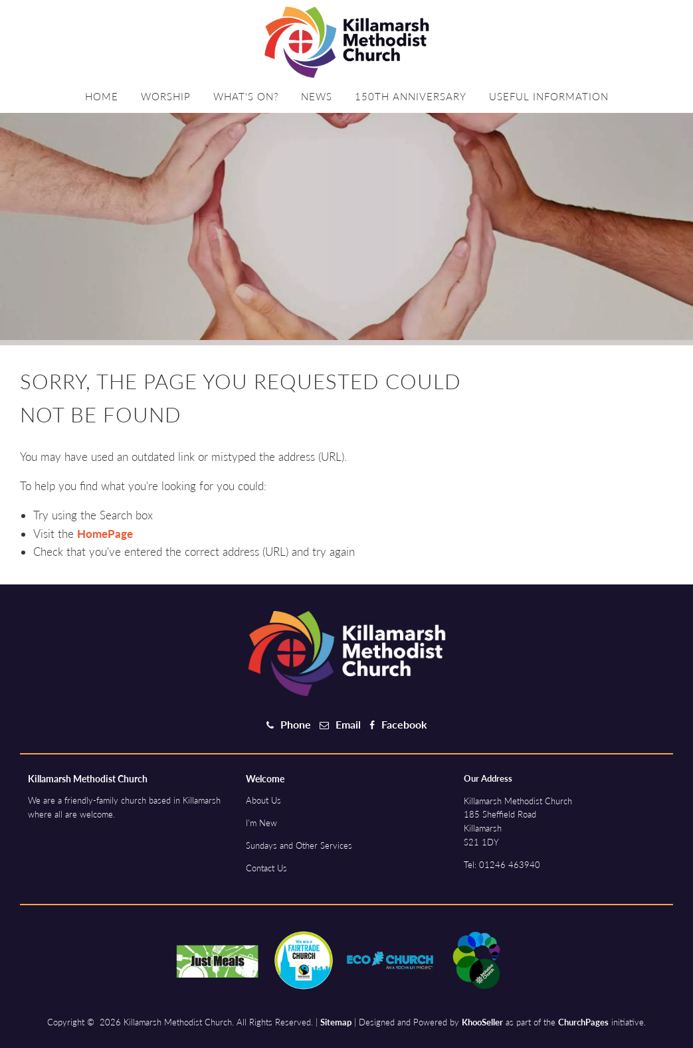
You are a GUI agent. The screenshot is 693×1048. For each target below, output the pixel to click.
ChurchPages (583, 1022)
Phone (295, 724)
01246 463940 (509, 864)
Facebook (404, 724)
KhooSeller (482, 1022)
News (316, 96)
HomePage (105, 534)
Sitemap (335, 1022)
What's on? (245, 96)
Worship (166, 96)
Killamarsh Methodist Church (88, 778)
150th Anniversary (410, 96)
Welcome (265, 778)
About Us (263, 800)
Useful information (549, 96)
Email (348, 724)
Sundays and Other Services (299, 845)
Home (101, 96)
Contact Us (266, 868)
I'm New (261, 823)
